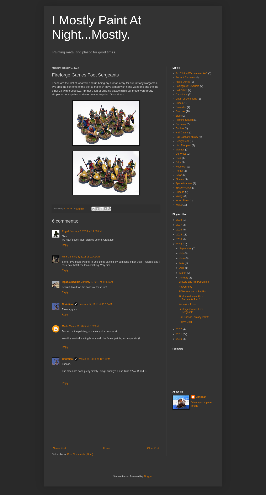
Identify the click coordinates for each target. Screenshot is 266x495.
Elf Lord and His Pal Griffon (194, 281)
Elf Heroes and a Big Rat (192, 291)
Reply (65, 245)
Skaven (180, 179)
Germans (181, 124)
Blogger (148, 476)
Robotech (181, 166)
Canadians (181, 94)
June (182, 258)
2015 (179, 234)
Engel (65, 231)
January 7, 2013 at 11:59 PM (86, 231)
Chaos (179, 103)
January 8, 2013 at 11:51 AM (97, 282)
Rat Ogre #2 (185, 286)
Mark (65, 326)
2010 (179, 338)
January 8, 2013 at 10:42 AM (84, 256)
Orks (178, 162)
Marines (180, 149)
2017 (179, 224)
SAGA (179, 175)
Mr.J (64, 256)
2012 (179, 329)
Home (106, 448)
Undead (180, 192)
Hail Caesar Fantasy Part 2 (194, 317)
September (185, 248)
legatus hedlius (71, 282)
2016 (179, 229)
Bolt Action (181, 90)
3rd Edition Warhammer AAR (192, 73)
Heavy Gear (182, 141)
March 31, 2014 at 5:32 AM (84, 326)
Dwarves (180, 111)
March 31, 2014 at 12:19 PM (94, 359)
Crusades (181, 107)
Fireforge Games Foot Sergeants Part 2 (191, 298)
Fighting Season (185, 119)
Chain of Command (186, 98)
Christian (67, 304)
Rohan (179, 170)
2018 (179, 219)
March (183, 272)
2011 (179, 334)
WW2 (179, 204)
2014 (179, 239)
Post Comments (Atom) (80, 454)
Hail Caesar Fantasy (187, 136)
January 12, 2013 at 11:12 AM (95, 304)
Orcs (178, 158)
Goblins (180, 128)
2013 (179, 244)
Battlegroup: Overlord (187, 86)
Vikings (179, 196)
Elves (179, 115)
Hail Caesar (182, 132)
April (182, 267)
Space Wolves (183, 187)
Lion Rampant (183, 145)
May (182, 263)
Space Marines (184, 183)
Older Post (153, 448)
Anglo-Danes (183, 81)
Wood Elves (182, 200)
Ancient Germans (185, 77)
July (182, 253)
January (184, 277)
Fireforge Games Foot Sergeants (191, 311)
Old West (181, 153)
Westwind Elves (187, 304)
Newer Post (59, 448)
